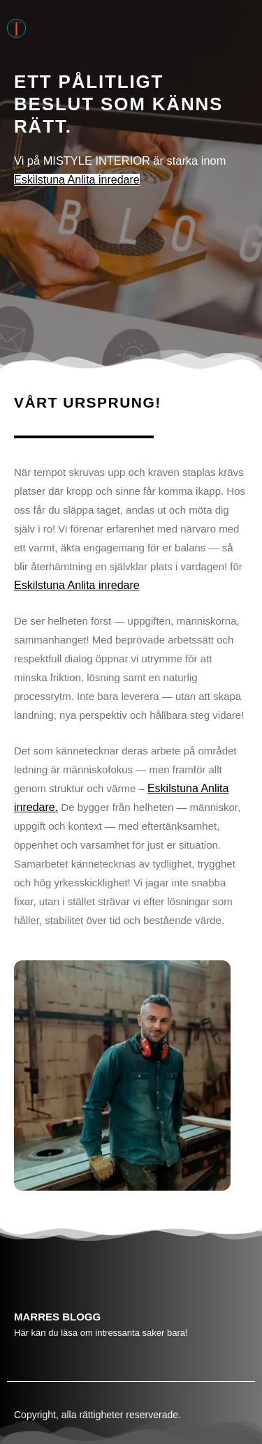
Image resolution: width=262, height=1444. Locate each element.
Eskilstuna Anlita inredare (77, 180)
